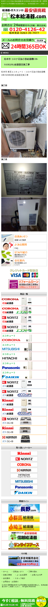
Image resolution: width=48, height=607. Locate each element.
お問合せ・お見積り (11, 582)
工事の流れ (32, 571)
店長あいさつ (18, 571)
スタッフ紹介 (20, 578)
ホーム (5, 571)
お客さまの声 (37, 575)
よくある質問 (22, 575)
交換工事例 (7, 575)
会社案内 (6, 578)
